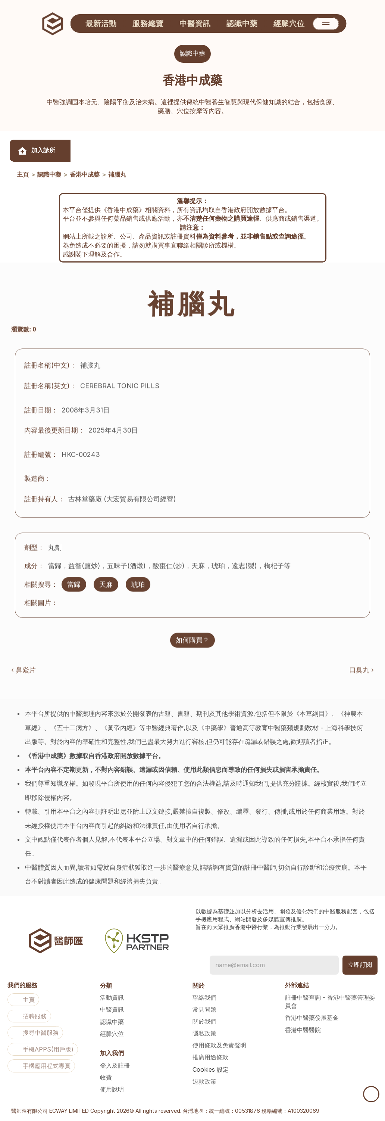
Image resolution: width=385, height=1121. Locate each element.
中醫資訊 (112, 1009)
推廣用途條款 (210, 1057)
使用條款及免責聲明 (219, 1045)
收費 (106, 1077)
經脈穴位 (112, 1033)
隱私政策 (204, 1033)
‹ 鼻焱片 (23, 674)
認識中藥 (49, 175)
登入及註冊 (115, 1065)
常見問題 (204, 1009)
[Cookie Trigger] (210, 1069)
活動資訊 (112, 997)
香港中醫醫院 (303, 1030)
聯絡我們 (204, 997)
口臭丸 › (361, 674)
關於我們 (204, 1021)
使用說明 (112, 1089)
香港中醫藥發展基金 (312, 1017)
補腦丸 (117, 175)
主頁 (23, 175)
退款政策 (204, 1081)
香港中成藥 (85, 175)
